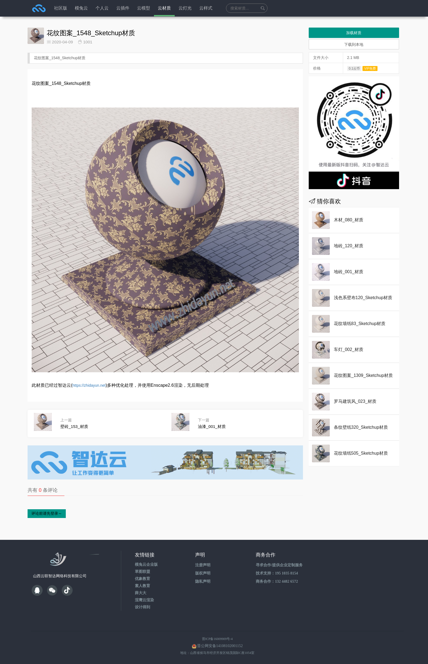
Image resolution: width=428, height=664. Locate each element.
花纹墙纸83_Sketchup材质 (359, 323)
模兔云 (81, 8)
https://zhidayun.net (88, 385)
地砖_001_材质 (349, 271)
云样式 (205, 8)
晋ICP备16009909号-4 (217, 639)
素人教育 (142, 586)
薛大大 (140, 593)
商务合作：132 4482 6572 (277, 581)
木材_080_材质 (349, 220)
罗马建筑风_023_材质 (355, 401)
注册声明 (202, 565)
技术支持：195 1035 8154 (277, 573)
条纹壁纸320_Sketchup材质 (361, 427)
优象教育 (142, 579)
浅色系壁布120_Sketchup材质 (363, 297)
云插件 (122, 8)
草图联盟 (142, 572)
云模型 (143, 8)
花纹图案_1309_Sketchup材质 (363, 375)
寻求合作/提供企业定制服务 (279, 565)
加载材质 (353, 33)
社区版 (60, 8)
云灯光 (185, 8)
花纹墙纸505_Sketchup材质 (361, 453)
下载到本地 (353, 44)
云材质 (164, 8)
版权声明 (202, 573)
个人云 (102, 8)
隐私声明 (202, 581)
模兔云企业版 (146, 564)
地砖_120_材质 (349, 245)
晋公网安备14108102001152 (220, 646)
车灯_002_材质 (349, 349)
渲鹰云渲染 (144, 600)
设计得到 (142, 607)
